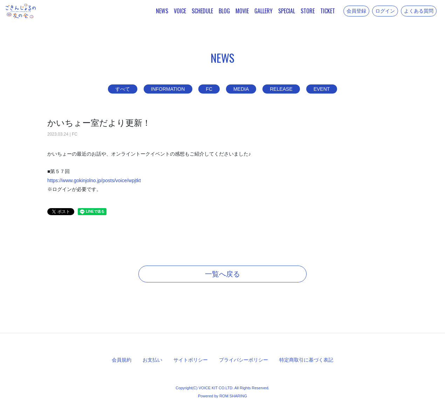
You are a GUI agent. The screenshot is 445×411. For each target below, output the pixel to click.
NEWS (162, 11)
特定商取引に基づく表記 (306, 360)
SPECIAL (286, 11)
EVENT (322, 89)
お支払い (152, 360)
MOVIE (242, 11)
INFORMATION (168, 89)
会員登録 (356, 11)
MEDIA (241, 89)
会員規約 (121, 360)
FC (209, 89)
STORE (308, 11)
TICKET (327, 11)
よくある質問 (418, 11)
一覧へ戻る (222, 274)
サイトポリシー (190, 360)
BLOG (224, 11)
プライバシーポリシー (243, 360)
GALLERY (263, 11)
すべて (122, 89)
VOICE (180, 11)
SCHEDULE (202, 11)
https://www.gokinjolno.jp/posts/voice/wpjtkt (94, 180)
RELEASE (281, 89)
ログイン (385, 11)
